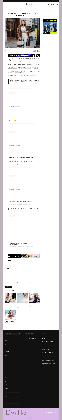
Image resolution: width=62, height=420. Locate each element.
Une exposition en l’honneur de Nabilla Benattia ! (21, 305)
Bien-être (22, 0)
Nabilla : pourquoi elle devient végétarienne (33, 304)
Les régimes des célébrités (45, 349)
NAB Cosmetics (20, 165)
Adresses (10, 0)
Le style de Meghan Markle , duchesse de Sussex (49, 344)
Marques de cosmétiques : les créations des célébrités (49, 355)
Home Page (43, 338)
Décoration (6, 372)
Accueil (6, 0)
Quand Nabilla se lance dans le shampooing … (9, 304)
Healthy (6, 381)
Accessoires (6, 388)
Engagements (6, 358)
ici (11, 249)
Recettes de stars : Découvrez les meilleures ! (48, 360)
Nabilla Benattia (20, 121)
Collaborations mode (7, 391)
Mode (26, 0)
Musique (6, 396)
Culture (6, 369)
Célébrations (6, 355)
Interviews (14, 0)
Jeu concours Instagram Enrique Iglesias (47, 341)
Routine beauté (7, 351)
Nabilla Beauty (20, 204)
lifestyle (6, 384)
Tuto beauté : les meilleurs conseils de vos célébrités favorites (49, 364)
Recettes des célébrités (8, 361)
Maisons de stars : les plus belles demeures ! (48, 352)
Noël (5, 402)
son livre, (11, 68)
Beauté (18, 0)
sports (5, 366)
